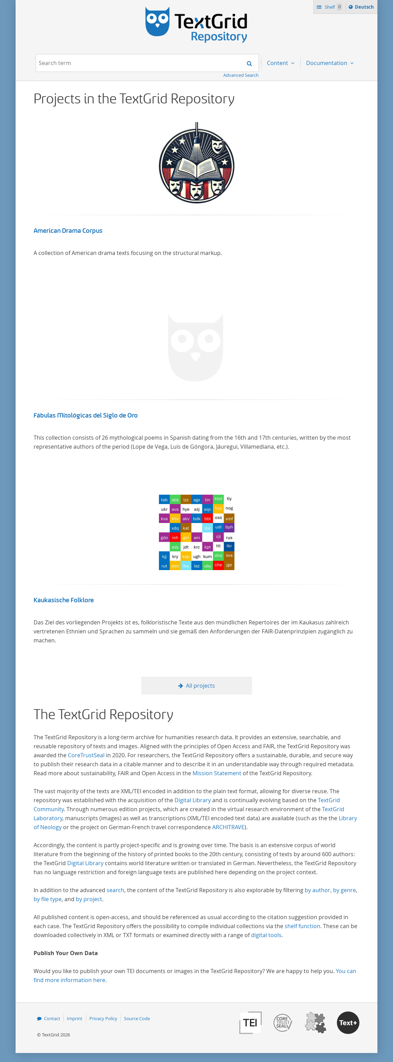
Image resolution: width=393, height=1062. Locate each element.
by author (317, 890)
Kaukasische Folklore (64, 600)
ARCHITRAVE (228, 827)
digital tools (266, 935)
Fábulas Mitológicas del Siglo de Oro (86, 415)
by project (89, 899)
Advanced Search (241, 75)
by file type (48, 899)
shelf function (302, 926)
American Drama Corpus (68, 231)
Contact (52, 1018)
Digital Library (193, 800)
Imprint (74, 1018)
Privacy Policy (103, 1018)
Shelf (333, 6)
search (115, 890)
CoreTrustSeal (86, 755)
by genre (344, 890)
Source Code (137, 1018)
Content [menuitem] (278, 63)
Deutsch (365, 8)
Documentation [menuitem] (327, 63)
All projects (200, 685)
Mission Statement (217, 773)
